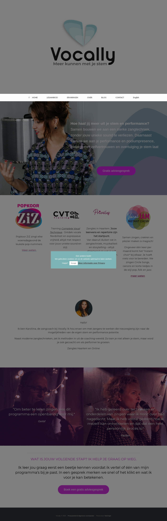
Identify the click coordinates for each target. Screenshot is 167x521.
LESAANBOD (52, 97)
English (136, 97)
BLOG (103, 97)
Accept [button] (73, 263)
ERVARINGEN (72, 97)
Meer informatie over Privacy (91, 263)
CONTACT (119, 97)
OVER (89, 97)
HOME (33, 97)
